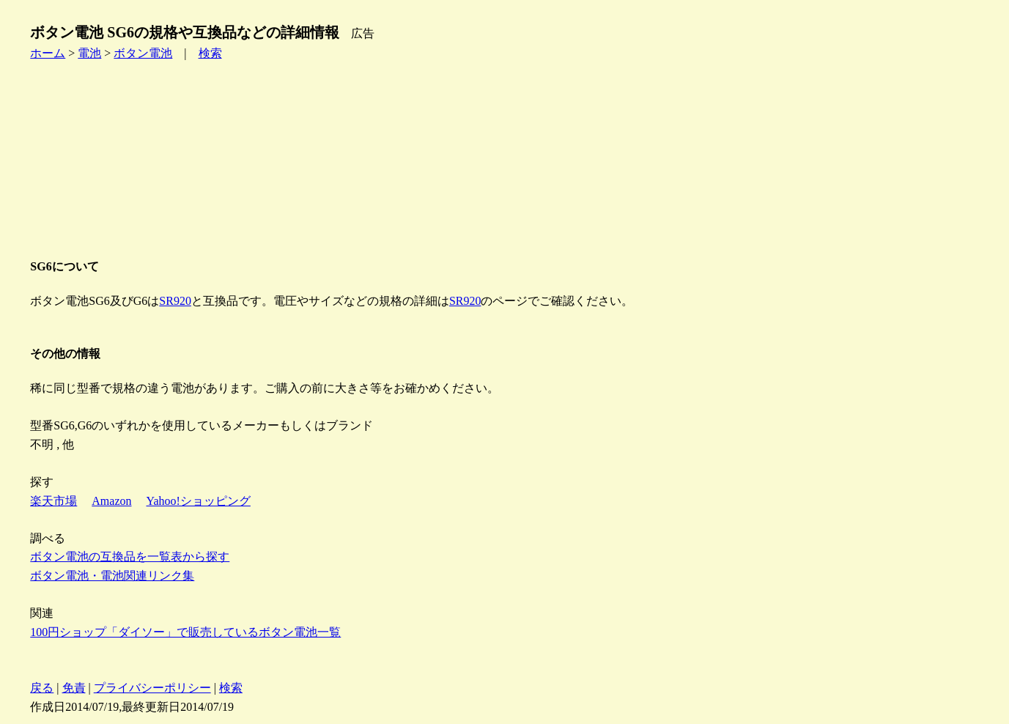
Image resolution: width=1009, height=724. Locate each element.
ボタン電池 (143, 53)
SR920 (175, 301)
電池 (89, 53)
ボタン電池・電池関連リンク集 (112, 575)
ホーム (47, 53)
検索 (210, 53)
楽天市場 (53, 501)
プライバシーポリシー (152, 687)
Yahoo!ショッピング (199, 501)
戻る (41, 687)
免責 (74, 687)
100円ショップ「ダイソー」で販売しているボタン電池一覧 (185, 632)
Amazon (111, 501)
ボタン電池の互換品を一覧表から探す (129, 556)
